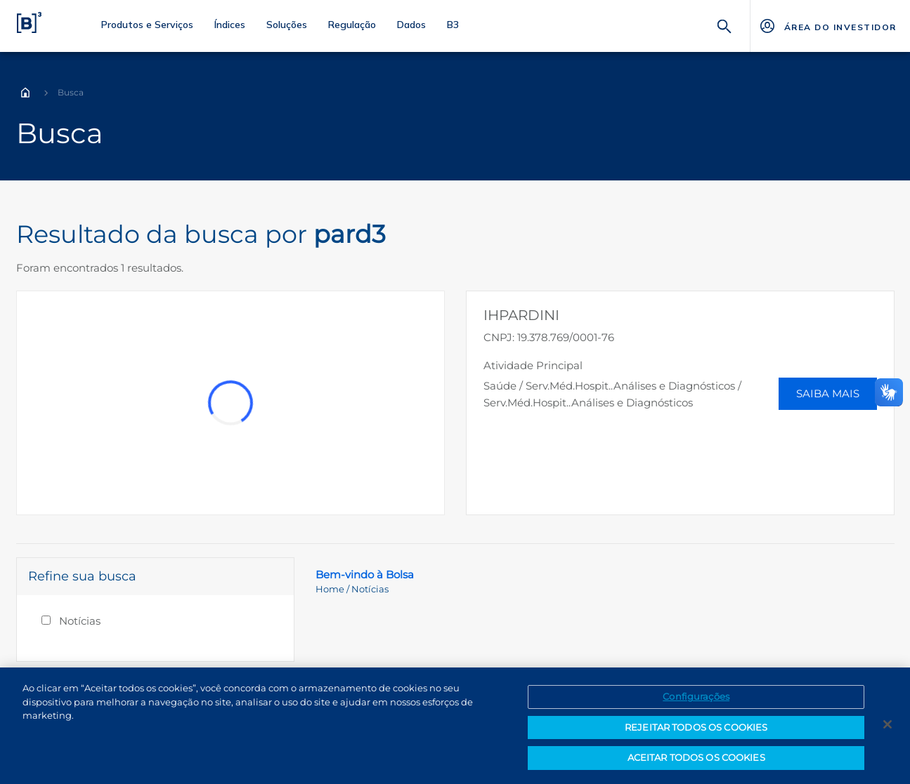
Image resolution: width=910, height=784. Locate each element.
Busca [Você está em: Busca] (71, 92)
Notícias (79, 620)
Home (25, 93)
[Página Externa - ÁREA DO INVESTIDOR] (827, 26)
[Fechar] (887, 727)
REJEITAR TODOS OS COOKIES (696, 729)
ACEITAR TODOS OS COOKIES (696, 760)
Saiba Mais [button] (827, 393)
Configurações (696, 699)
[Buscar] (724, 25)
